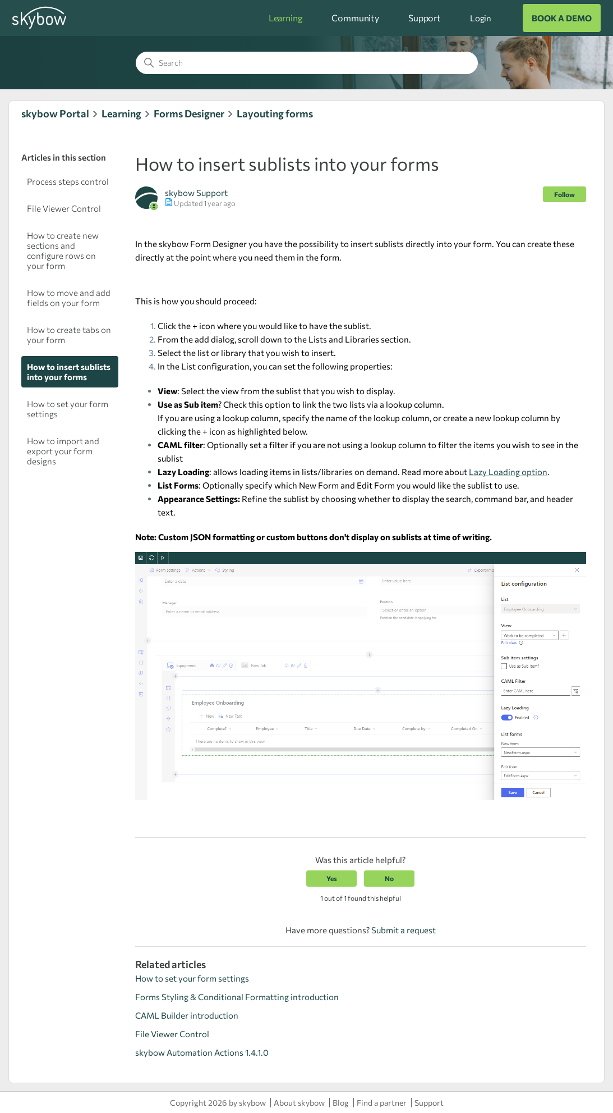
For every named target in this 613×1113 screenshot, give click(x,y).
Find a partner (382, 1102)
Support (424, 17)
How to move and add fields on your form (68, 298)
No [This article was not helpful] (389, 878)
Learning (286, 17)
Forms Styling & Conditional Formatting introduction (237, 997)
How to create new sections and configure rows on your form (63, 250)
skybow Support (196, 193)
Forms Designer (189, 113)
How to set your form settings (67, 409)
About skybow (299, 1102)
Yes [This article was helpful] (331, 878)
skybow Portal (55, 113)
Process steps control (68, 181)
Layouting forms (275, 113)
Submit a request (403, 930)
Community (355, 17)
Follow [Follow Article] (564, 194)
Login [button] (480, 18)
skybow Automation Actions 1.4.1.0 (202, 1052)
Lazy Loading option (508, 472)
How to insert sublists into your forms (68, 372)
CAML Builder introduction (186, 1015)
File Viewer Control (64, 208)
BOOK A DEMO (562, 18)
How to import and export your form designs (63, 451)
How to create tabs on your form (69, 335)
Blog (341, 1102)
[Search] (307, 63)
